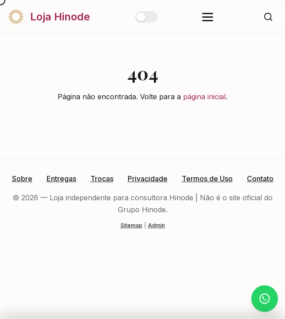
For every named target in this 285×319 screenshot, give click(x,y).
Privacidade (148, 178)
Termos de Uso (207, 178)
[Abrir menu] (207, 17)
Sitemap (131, 225)
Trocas (101, 178)
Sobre (22, 178)
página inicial (204, 96)
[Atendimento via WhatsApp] (264, 298)
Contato (260, 178)
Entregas (61, 178)
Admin (156, 225)
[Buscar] (268, 17)
